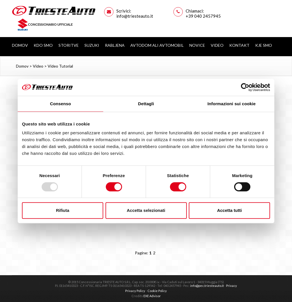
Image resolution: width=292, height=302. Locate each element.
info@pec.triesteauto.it (207, 285)
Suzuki (91, 45)
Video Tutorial (60, 66)
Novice (197, 45)
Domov (20, 45)
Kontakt (239, 45)
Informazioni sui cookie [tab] (232, 103)
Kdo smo (43, 45)
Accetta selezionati (146, 210)
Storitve (68, 45)
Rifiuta (62, 210)
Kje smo (263, 45)
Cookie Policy (157, 291)
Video (217, 45)
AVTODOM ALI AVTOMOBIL (157, 45)
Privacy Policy (135, 291)
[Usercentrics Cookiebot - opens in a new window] (245, 87)
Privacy (231, 285)
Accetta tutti (229, 210)
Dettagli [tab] (146, 103)
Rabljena (115, 45)
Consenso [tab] (60, 103)
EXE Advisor (152, 296)
